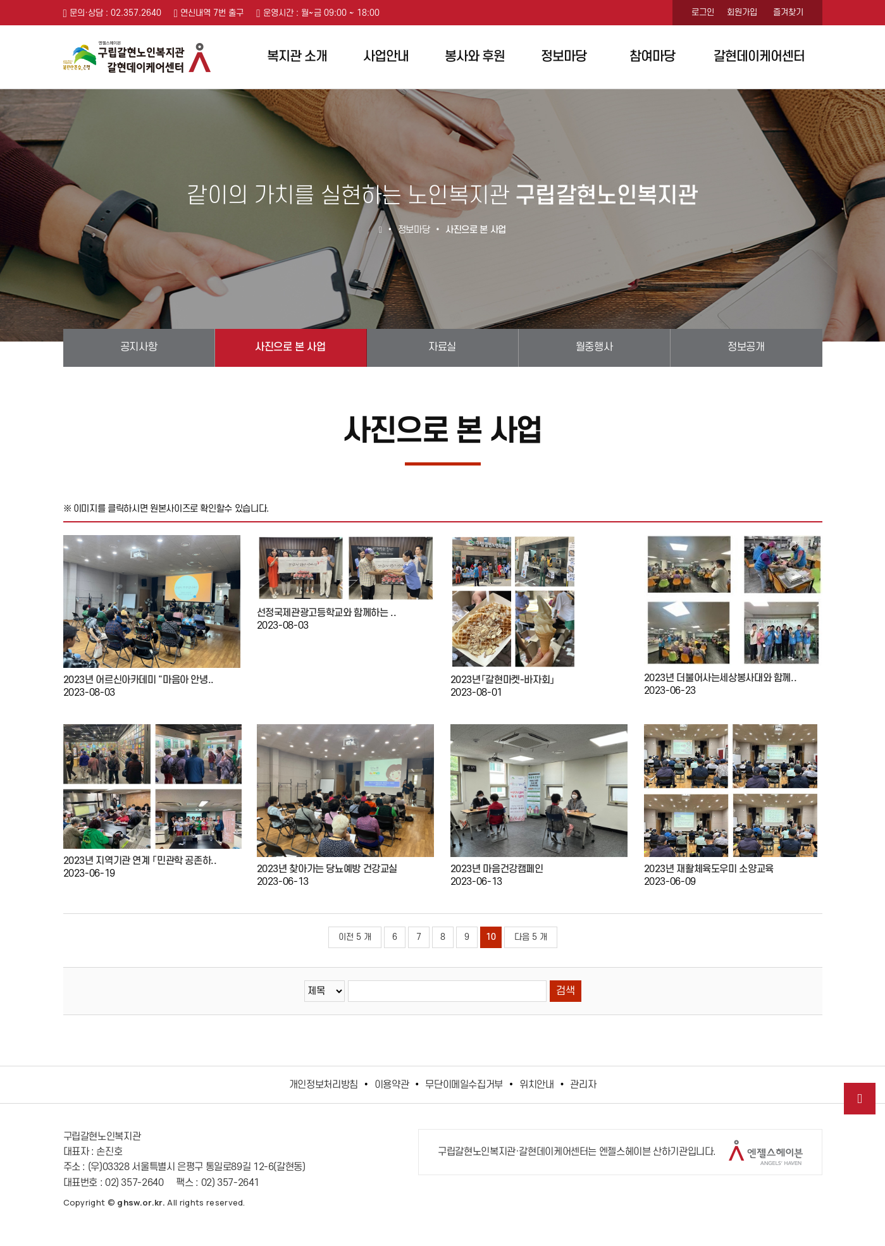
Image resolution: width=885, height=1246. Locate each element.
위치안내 (536, 1084)
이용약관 (391, 1084)
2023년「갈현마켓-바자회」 (502, 680)
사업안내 (386, 56)
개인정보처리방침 (323, 1084)
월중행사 (594, 347)
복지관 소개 (297, 56)
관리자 (583, 1084)
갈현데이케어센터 (759, 56)
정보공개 (745, 347)
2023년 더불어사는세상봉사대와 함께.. (720, 678)
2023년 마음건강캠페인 (496, 869)
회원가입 (742, 12)
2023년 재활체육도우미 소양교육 (709, 869)
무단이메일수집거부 (464, 1084)
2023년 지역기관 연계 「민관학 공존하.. (140, 861)
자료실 (442, 347)
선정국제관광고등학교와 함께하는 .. (327, 613)
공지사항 (138, 347)
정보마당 (563, 56)
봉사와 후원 (475, 56)
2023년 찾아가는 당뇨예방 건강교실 (327, 869)
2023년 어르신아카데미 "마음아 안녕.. (138, 680)
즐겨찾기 (788, 12)
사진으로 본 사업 (290, 347)
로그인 (702, 12)
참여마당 (652, 56)
